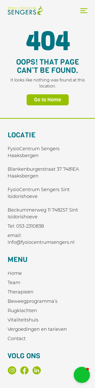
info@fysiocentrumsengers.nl (41, 242)
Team (14, 282)
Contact (17, 338)
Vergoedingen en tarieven (37, 329)
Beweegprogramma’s (33, 301)
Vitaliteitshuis (23, 320)
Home (15, 273)
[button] (82, 375)
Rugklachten (22, 310)
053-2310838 (30, 226)
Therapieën (20, 292)
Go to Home (47, 99)
